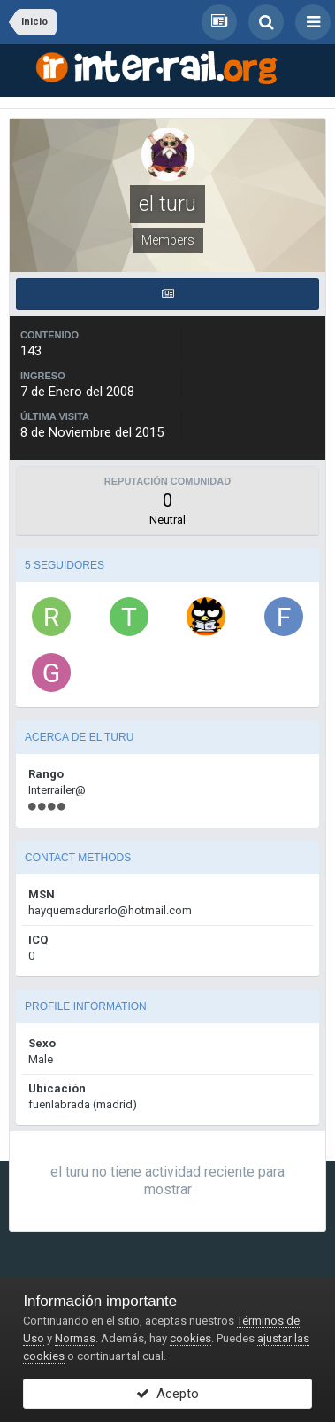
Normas (75, 1338)
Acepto (167, 1394)
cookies (190, 1338)
